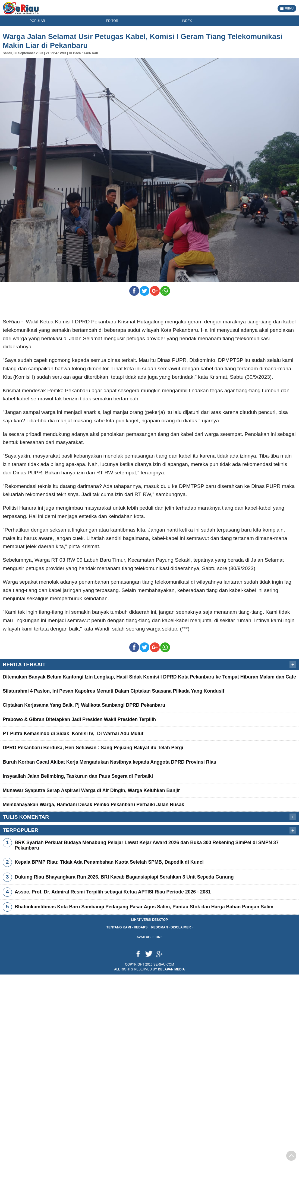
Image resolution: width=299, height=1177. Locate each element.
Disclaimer (181, 927)
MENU (287, 8)
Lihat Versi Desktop (149, 920)
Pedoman (159, 927)
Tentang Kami (118, 927)
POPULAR (37, 21)
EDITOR (112, 21)
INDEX (187, 21)
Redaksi (141, 927)
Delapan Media (171, 969)
